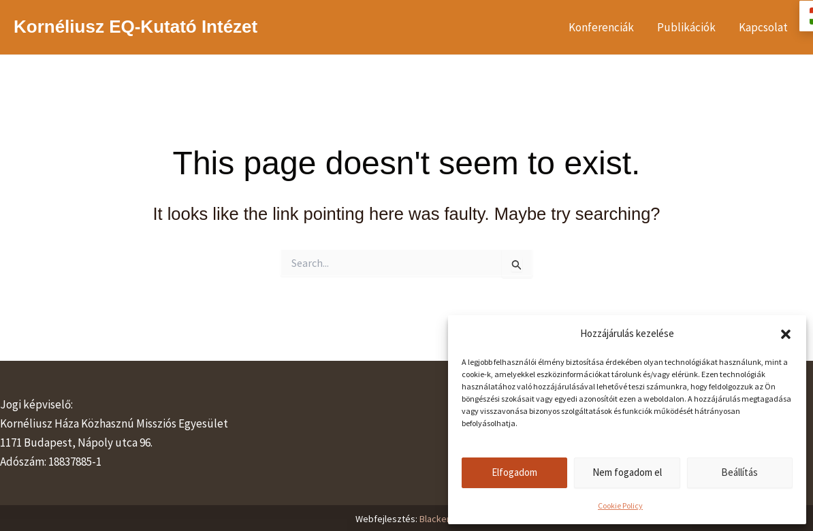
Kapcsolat (763, 27)
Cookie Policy (620, 505)
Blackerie (438, 519)
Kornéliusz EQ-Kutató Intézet (135, 26)
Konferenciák (601, 27)
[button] (786, 334)
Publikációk (686, 27)
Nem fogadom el (627, 472)
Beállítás (739, 472)
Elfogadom (514, 472)
